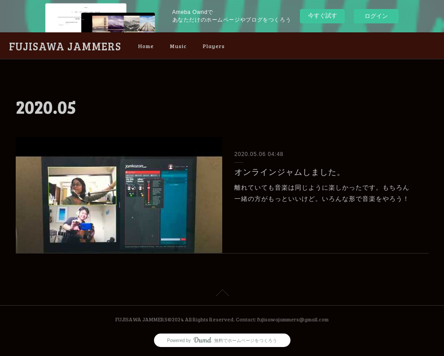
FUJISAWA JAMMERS (65, 46)
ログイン (376, 16)
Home (146, 45)
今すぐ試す (322, 15)
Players (214, 45)
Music (178, 45)
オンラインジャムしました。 (289, 172)
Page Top (222, 294)
